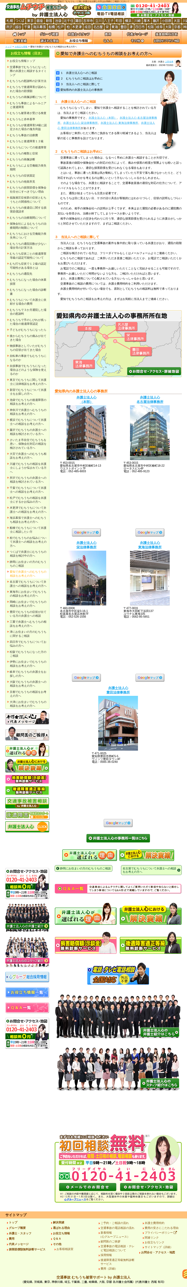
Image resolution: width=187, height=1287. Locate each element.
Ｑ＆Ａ (57, 1238)
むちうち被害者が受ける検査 (28, 113)
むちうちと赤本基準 (22, 119)
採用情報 (106, 1255)
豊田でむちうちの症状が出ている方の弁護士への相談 (28, 613)
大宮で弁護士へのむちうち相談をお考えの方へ (28, 455)
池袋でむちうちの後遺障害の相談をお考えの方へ (28, 401)
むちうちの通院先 (21, 273)
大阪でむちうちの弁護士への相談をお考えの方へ (28, 683)
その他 (57, 1244)
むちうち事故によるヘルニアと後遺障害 (28, 105)
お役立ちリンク (154, 1242)
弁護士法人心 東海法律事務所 (119, 122)
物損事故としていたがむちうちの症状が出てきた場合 (28, 347)
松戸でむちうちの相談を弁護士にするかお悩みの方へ (28, 499)
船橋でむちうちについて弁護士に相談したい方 (28, 529)
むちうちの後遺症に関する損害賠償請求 (28, 209)
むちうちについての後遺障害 (28, 147)
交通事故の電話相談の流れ (117, 1227)
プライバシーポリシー (161, 1232)
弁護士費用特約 (154, 1222)
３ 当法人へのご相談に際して (78, 84)
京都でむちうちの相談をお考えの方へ (28, 693)
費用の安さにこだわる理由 (162, 1227)
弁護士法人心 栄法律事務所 (80, 122)
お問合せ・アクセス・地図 (158, 1252)
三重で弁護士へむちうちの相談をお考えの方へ (28, 623)
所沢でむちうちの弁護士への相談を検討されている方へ (28, 479)
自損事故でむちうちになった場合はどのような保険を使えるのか (28, 369)
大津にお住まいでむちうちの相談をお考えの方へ (28, 703)
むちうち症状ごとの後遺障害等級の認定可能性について (28, 255)
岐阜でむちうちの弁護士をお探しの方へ (28, 673)
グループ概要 (17, 1227)
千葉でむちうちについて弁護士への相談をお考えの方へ (28, 489)
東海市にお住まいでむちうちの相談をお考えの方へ (28, 593)
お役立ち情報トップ (22, 60)
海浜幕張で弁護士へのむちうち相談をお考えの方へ (28, 519)
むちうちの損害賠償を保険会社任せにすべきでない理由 (28, 189)
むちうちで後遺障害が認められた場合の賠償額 (28, 88)
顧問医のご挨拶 (110, 1241)
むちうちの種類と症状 (24, 153)
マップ (84, 532)
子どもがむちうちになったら (28, 329)
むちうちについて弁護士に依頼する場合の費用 (28, 301)
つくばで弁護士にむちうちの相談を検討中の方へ (28, 553)
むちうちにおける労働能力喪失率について (28, 235)
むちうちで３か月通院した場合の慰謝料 (28, 311)
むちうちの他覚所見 (22, 181)
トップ (8, 46)
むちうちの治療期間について (28, 217)
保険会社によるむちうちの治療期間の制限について (28, 225)
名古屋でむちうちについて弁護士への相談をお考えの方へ (28, 583)
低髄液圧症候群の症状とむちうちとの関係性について (28, 199)
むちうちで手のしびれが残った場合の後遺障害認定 (28, 321)
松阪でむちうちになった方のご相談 (28, 653)
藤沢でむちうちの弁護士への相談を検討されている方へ (28, 431)
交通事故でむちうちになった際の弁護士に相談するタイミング (28, 71)
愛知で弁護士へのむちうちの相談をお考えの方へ (28, 573)
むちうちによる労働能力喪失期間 (28, 167)
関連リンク (152, 1237)
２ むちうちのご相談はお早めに (79, 78)
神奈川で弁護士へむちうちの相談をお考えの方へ (28, 411)
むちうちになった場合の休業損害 (28, 281)
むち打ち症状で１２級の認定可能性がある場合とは (28, 265)
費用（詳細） (109, 1268)
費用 (11, 1238)
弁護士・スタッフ (20, 1233)
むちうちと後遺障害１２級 (27, 141)
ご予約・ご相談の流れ (115, 1222)
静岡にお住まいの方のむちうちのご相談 (28, 563)
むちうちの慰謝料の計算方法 (28, 80)
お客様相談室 (64, 1249)
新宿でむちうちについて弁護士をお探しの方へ (28, 391)
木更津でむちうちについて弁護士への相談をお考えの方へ (28, 509)
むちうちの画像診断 (22, 159)
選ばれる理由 (61, 1227)
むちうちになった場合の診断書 (28, 291)
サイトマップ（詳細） (159, 1247)
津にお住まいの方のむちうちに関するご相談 (28, 633)
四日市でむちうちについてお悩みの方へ (28, 643)
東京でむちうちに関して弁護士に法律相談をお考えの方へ (28, 381)
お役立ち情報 (21, 46)
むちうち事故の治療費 (24, 135)
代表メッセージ (19, 1244)
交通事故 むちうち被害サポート (93, 1280)
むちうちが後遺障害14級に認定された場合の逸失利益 (28, 127)
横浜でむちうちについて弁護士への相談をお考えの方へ (28, 421)
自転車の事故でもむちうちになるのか (28, 357)
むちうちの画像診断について (28, 97)
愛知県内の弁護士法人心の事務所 (79, 89)
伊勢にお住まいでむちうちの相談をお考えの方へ (28, 663)
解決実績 (58, 1222)
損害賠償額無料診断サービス (27, 1249)
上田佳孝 (169, 61)
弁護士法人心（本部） (103, 117)
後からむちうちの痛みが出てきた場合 (28, 337)
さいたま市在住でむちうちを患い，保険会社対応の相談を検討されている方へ (28, 443)
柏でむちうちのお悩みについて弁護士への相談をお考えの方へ (28, 541)
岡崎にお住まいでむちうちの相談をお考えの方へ (28, 603)
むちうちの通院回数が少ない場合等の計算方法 (28, 245)
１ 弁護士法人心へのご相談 (76, 72)
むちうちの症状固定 (22, 175)
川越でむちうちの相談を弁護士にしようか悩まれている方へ (28, 467)
